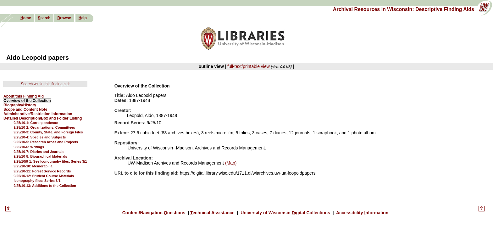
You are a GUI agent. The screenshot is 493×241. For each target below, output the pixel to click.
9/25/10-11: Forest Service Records (42, 171)
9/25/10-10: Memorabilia (33, 166)
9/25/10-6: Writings (29, 147)
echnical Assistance (213, 212)
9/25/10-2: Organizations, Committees (44, 127)
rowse (64, 18)
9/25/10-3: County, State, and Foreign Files (48, 132)
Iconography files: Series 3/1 (37, 180)
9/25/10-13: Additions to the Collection (45, 186)
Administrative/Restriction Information (37, 114)
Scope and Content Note (25, 109)
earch (44, 18)
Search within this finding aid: (45, 84)
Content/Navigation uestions (154, 212)
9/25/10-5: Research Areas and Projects (46, 142)
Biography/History (19, 105)
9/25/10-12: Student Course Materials (44, 176)
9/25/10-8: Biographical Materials (40, 156)
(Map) (230, 162)
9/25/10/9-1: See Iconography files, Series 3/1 (50, 161)
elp (83, 18)
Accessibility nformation (362, 212)
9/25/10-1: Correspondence (36, 123)
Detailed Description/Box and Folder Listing (42, 118)
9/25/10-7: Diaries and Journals (39, 152)
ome (25, 18)
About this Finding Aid (23, 96)
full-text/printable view (248, 66)
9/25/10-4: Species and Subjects (40, 137)
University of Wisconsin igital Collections (285, 212)
